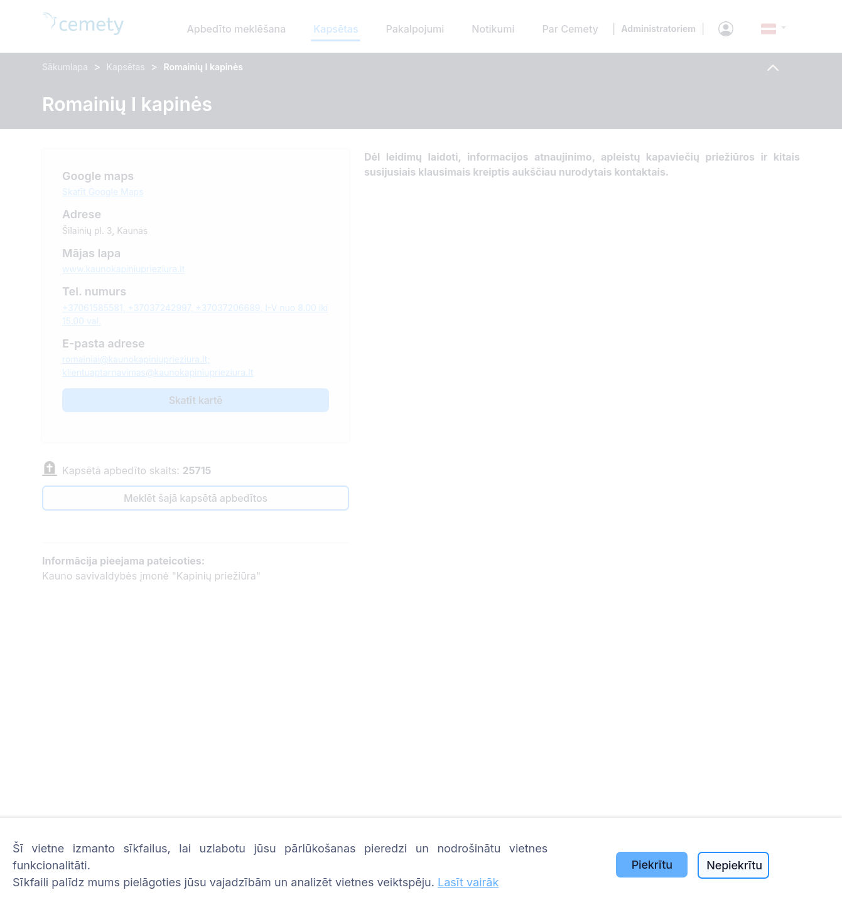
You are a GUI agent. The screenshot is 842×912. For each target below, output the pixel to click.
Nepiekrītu (734, 865)
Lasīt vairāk (468, 882)
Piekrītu (652, 864)
